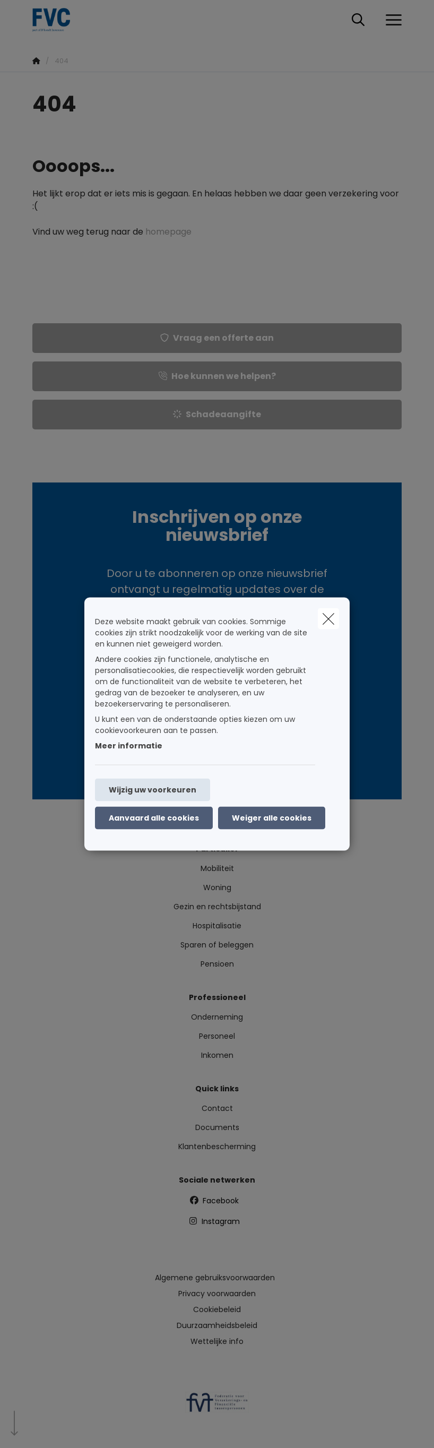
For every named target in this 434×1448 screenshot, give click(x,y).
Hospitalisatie (217, 925)
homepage (168, 232)
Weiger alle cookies (271, 818)
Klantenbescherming (217, 1146)
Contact (217, 1108)
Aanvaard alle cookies (154, 818)
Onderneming (217, 1017)
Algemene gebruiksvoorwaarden (215, 1277)
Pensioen (217, 964)
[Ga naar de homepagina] (57, 20)
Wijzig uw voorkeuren (152, 790)
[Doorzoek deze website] (358, 20)
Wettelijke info (217, 1341)
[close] (328, 619)
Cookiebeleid (217, 1309)
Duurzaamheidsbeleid (217, 1325)
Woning (217, 887)
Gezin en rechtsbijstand (217, 906)
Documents (217, 1127)
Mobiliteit (217, 868)
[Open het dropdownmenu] (391, 20)
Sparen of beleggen (217, 945)
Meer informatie (128, 745)
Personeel (217, 1036)
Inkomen (217, 1055)
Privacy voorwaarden (217, 1293)
